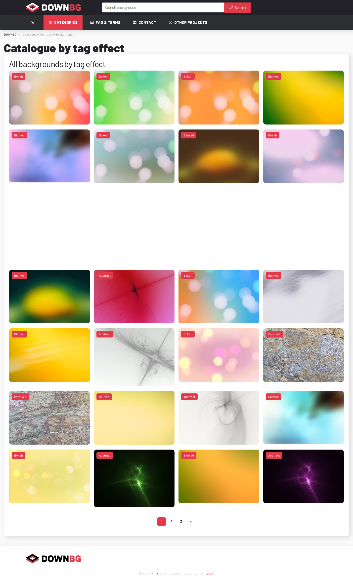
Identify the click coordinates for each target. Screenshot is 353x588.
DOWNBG (10, 34)
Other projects (188, 22)
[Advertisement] (158, 223)
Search (238, 7)
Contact (144, 22)
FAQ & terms (105, 22)
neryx (209, 573)
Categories (63, 22)
